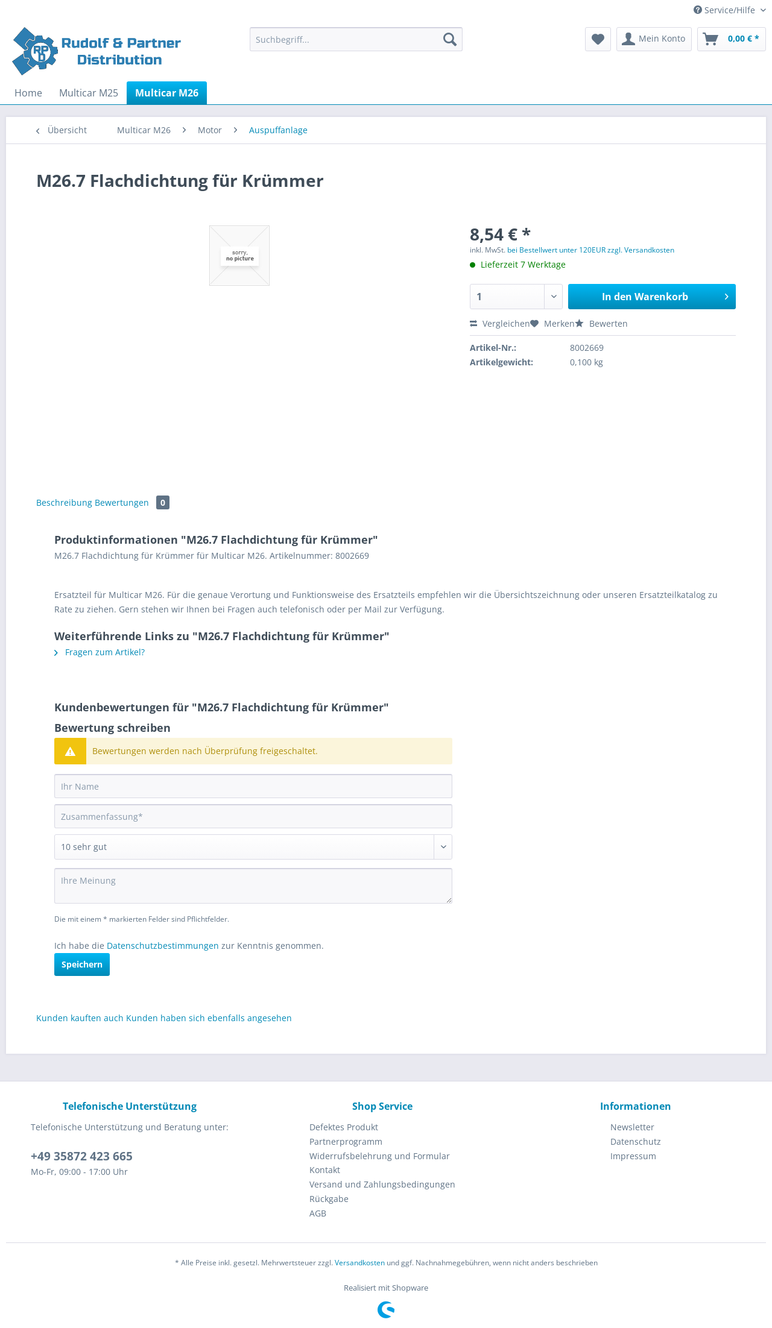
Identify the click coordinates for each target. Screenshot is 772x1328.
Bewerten (601, 323)
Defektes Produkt (343, 1127)
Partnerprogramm (345, 1141)
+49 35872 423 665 (82, 1156)
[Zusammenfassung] (253, 816)
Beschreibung (64, 502)
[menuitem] (356, 45)
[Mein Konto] (654, 39)
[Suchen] (450, 39)
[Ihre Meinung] (253, 886)
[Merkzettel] (598, 39)
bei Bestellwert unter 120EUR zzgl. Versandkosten (590, 250)
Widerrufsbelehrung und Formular (379, 1156)
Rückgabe (329, 1198)
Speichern (82, 964)
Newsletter (632, 1127)
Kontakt (324, 1169)
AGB (317, 1213)
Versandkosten (360, 1262)
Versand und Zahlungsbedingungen (382, 1184)
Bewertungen (132, 502)
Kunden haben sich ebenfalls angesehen (209, 1018)
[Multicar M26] (167, 92)
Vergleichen (500, 323)
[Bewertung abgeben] (253, 847)
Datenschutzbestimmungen (163, 945)
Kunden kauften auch (80, 1018)
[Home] (28, 92)
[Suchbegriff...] (356, 39)
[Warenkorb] (731, 39)
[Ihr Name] (253, 786)
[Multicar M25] (89, 92)
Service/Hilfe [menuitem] (726, 10)
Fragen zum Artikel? (99, 652)
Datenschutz (635, 1141)
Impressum (633, 1156)
